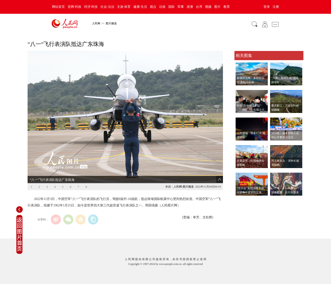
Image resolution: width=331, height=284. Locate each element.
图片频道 (111, 23)
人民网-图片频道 (184, 186)
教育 (226, 6)
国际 (171, 6)
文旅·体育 (124, 6)
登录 (266, 6)
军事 (180, 6)
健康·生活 (140, 6)
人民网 (96, 23)
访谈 (162, 6)
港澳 (190, 6)
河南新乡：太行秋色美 (285, 192)
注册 (276, 6)
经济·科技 (91, 6)
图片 (217, 6)
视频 (208, 6)
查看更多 (240, 200)
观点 (153, 6)
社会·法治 (107, 6)
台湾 (199, 6)
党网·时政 (74, 6)
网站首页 (58, 6)
